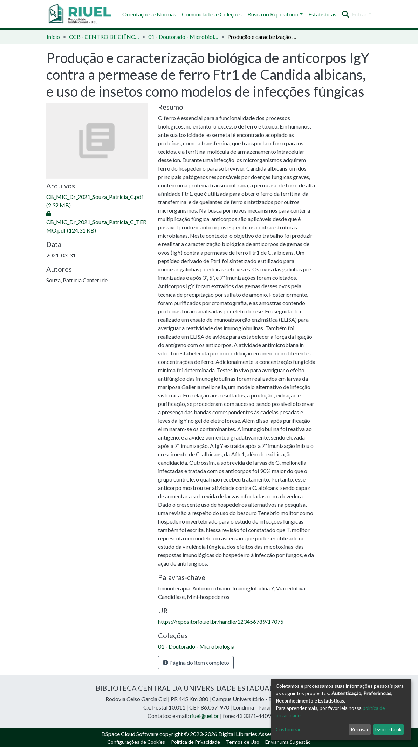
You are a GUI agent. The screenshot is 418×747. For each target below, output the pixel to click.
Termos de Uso (242, 742)
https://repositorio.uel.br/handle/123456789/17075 (220, 621)
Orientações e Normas (149, 14)
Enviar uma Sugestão (288, 742)
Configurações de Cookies (136, 742)
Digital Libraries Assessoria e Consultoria (267, 734)
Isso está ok (388, 729)
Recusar (360, 729)
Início (53, 36)
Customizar (288, 729)
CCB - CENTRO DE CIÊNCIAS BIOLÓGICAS (104, 36)
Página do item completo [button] (196, 662)
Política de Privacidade (195, 742)
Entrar (359, 14)
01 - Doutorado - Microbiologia (183, 36)
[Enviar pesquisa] (345, 14)
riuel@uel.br (204, 715)
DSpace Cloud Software (129, 734)
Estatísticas (322, 14)
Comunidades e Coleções (212, 14)
